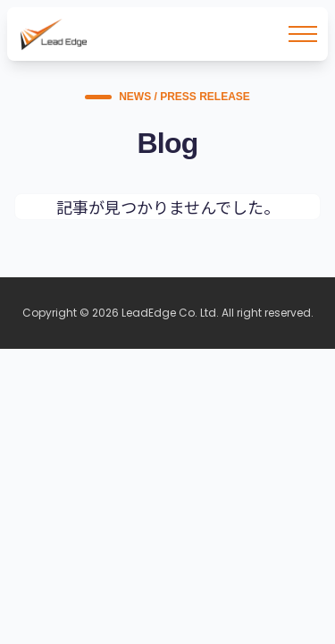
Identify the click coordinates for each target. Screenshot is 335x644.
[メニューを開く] (303, 34)
